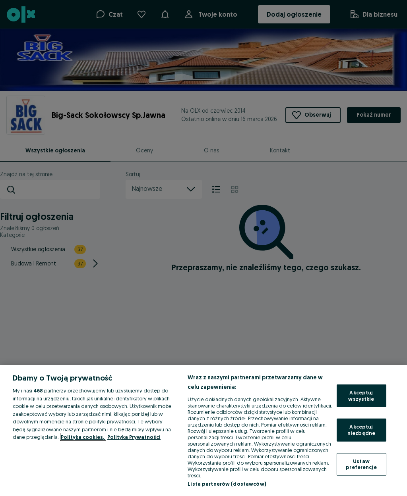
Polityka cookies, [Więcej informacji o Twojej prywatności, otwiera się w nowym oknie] (83, 437)
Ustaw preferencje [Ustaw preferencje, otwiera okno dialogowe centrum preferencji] (361, 464)
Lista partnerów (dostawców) (227, 484)
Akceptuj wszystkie (361, 395)
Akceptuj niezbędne (361, 429)
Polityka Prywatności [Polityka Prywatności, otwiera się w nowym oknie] (134, 437)
